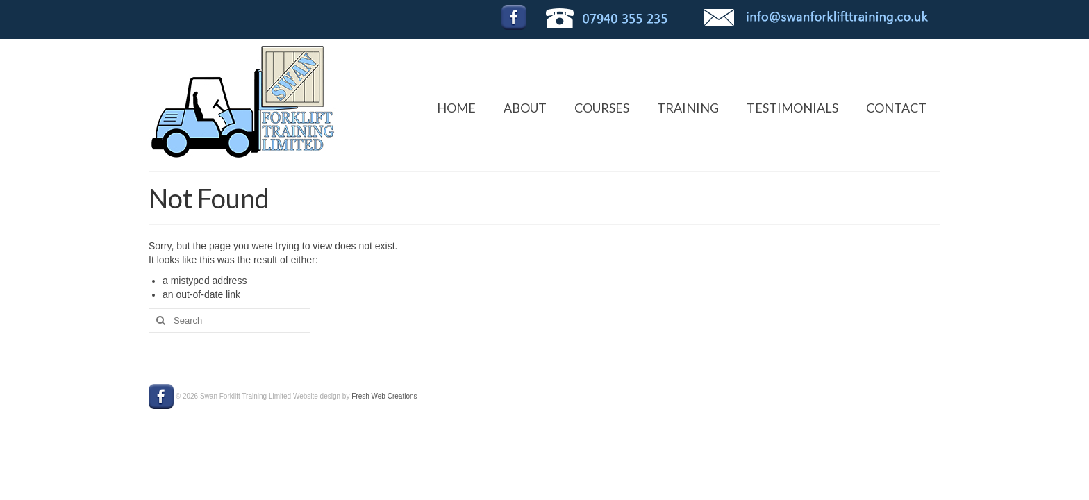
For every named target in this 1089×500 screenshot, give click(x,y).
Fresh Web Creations (384, 396)
